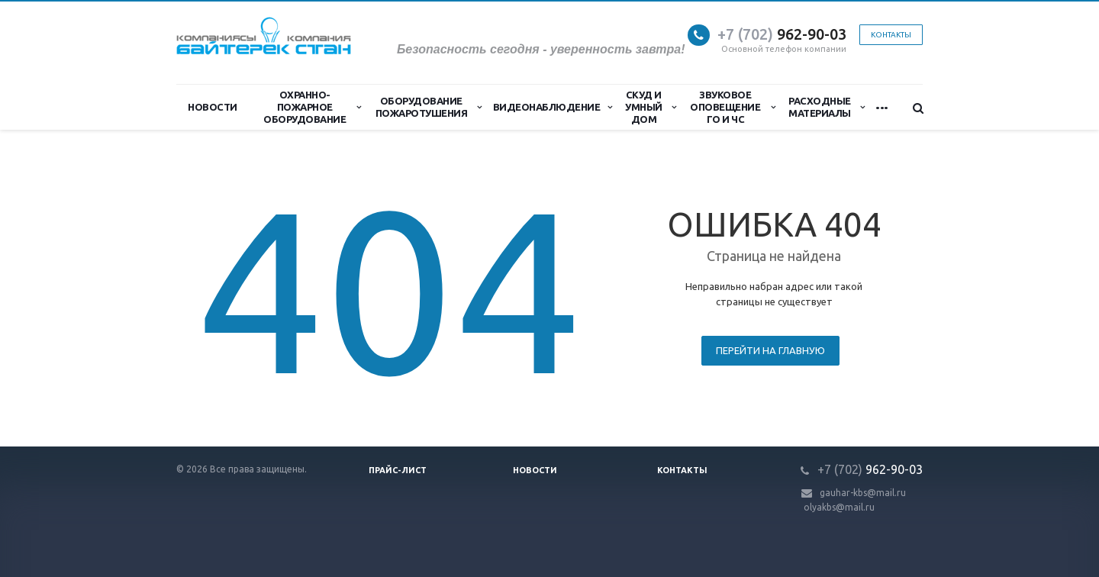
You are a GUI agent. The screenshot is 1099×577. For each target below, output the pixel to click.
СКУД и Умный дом (650, 106)
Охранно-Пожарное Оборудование (312, 106)
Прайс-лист (398, 470)
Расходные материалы (826, 106)
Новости (212, 107)
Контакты (891, 35)
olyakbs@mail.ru (839, 507)
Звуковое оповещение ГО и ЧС (732, 106)
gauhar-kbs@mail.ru (863, 493)
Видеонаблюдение (552, 107)
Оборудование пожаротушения (428, 106)
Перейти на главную (770, 350)
